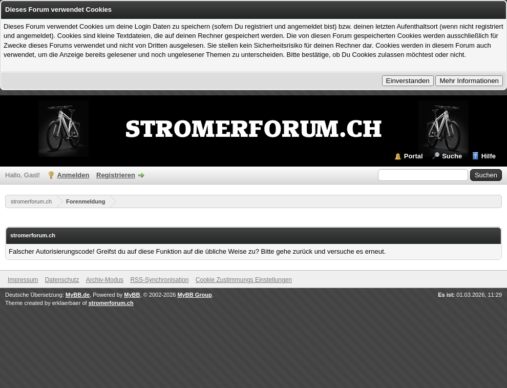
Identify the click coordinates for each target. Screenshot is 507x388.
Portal (413, 156)
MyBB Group (194, 295)
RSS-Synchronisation (159, 279)
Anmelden (73, 175)
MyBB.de (78, 295)
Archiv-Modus (104, 279)
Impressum (23, 279)
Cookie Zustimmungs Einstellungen (244, 279)
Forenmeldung (85, 201)
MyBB (132, 295)
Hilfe (488, 156)
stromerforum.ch (31, 201)
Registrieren (115, 175)
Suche (452, 156)
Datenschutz (62, 279)
